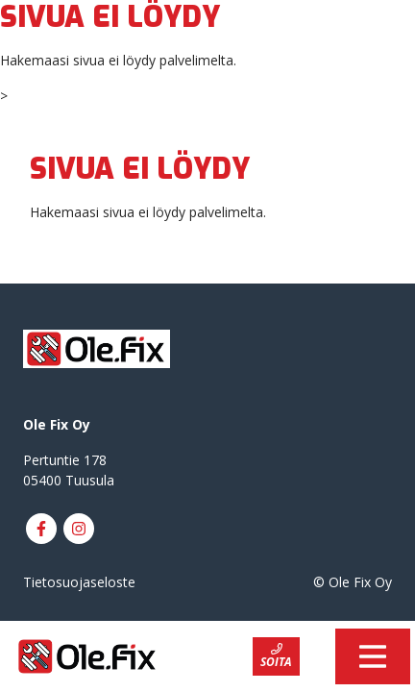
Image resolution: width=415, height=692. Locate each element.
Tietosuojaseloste (79, 582)
